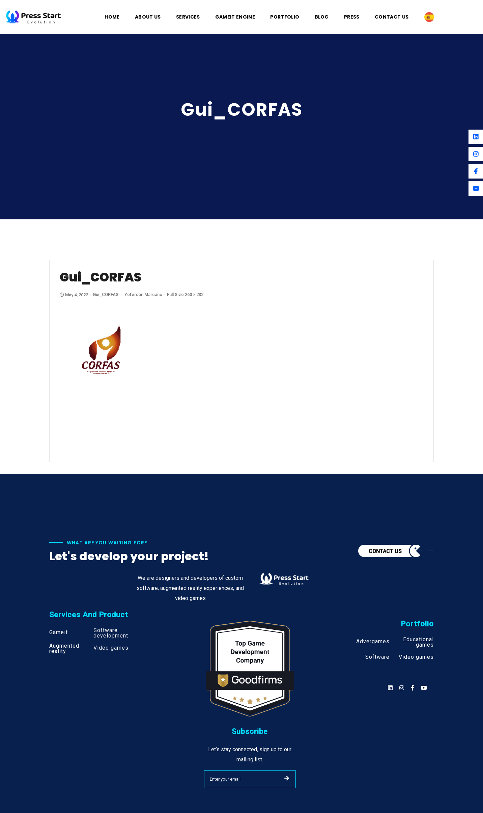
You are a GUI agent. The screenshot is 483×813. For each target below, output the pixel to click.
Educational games (418, 642)
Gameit (58, 632)
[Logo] (33, 16)
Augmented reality (64, 648)
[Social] (424, 688)
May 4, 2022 (74, 294)
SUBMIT (286, 778)
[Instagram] (476, 154)
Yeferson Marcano (143, 294)
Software (377, 657)
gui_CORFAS (105, 294)
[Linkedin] (476, 137)
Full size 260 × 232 (185, 294)
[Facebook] (476, 171)
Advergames (373, 641)
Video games (111, 648)
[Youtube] (476, 188)
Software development (110, 633)
